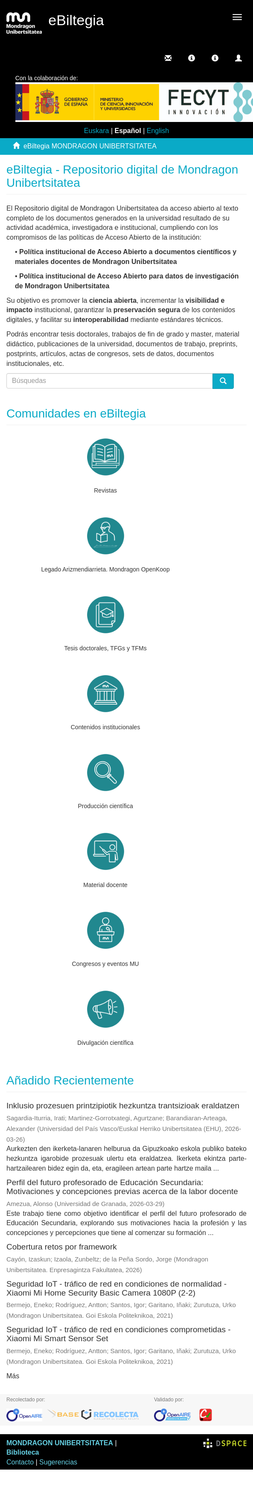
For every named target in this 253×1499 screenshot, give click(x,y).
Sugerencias (58, 1462)
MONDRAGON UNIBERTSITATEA (59, 1443)
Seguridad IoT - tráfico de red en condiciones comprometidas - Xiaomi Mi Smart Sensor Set (118, 1334)
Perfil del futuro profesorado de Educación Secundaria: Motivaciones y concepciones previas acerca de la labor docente (122, 1187)
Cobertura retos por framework (61, 1246)
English (158, 130)
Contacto (20, 1462)
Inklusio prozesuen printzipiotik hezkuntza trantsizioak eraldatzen (122, 1105)
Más (12, 1376)
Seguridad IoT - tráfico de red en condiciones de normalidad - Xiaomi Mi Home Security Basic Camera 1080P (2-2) (116, 1288)
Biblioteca (22, 1452)
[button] (191, 58)
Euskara (96, 130)
